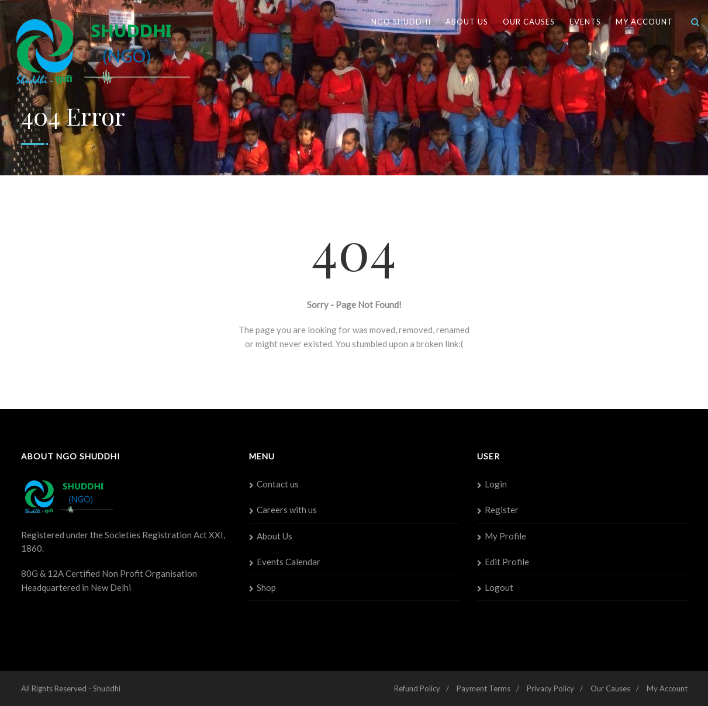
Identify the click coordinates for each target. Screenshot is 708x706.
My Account (644, 21)
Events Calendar (288, 561)
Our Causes (529, 21)
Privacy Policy (550, 688)
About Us (466, 21)
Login (496, 484)
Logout (499, 587)
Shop (266, 587)
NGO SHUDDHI (401, 21)
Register (502, 509)
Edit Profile (507, 561)
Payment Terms (483, 688)
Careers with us (287, 509)
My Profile (505, 536)
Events (585, 21)
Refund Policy (417, 688)
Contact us (278, 484)
